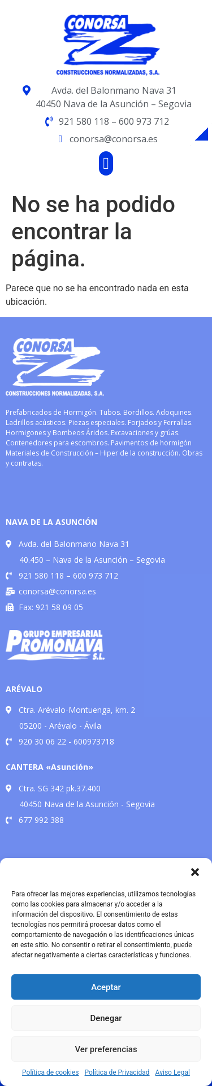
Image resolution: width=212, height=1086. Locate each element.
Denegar (106, 1018)
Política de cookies (50, 1072)
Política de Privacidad (117, 1072)
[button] (195, 872)
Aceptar (106, 987)
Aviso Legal (172, 1072)
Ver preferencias (106, 1049)
